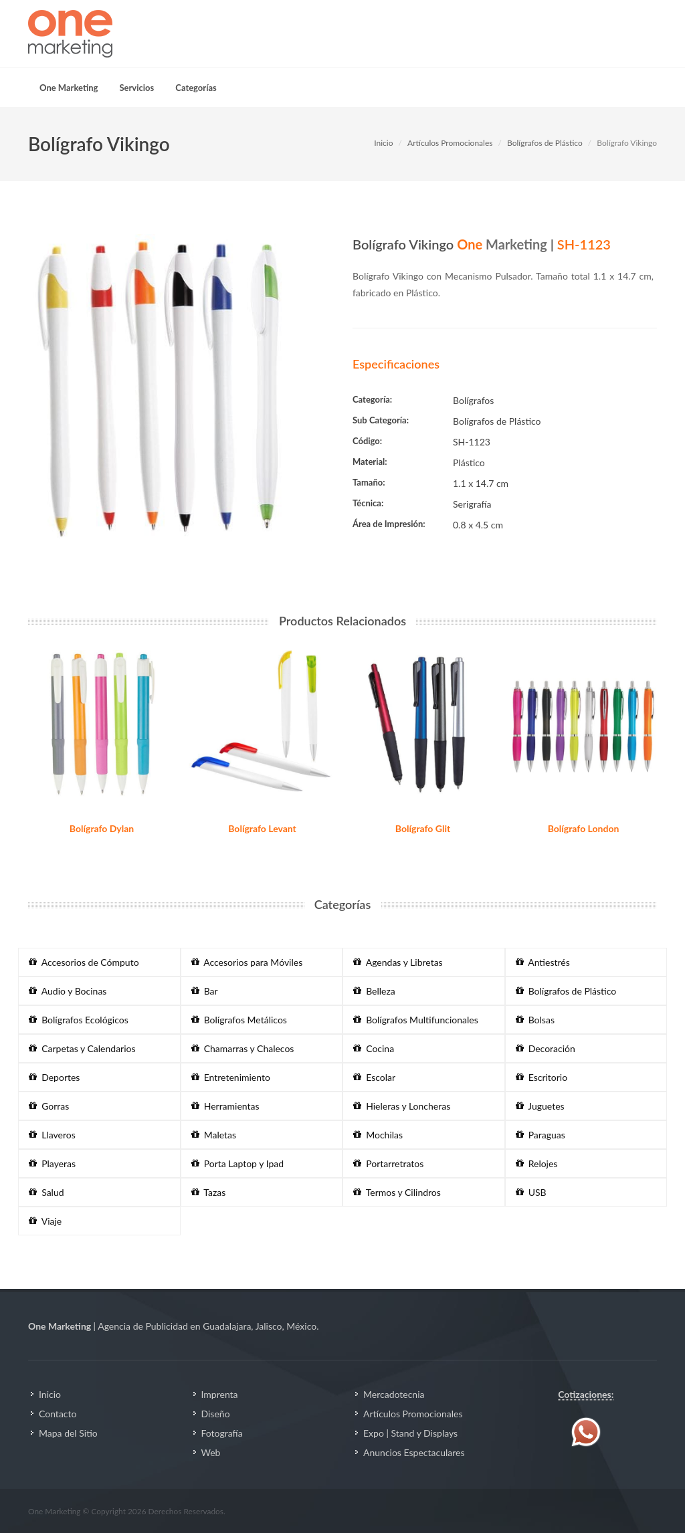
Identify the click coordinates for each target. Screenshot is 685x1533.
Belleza (374, 991)
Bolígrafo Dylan (102, 828)
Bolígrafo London (583, 828)
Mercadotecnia (393, 1394)
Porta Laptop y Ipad (237, 1163)
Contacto (57, 1413)
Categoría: (372, 399)
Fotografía (222, 1433)
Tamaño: (369, 482)
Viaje (45, 1221)
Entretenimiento (230, 1077)
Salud (46, 1192)
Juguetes (540, 1106)
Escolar (374, 1077)
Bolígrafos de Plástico (545, 143)
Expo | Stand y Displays (410, 1433)
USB (531, 1192)
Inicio (383, 143)
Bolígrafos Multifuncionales (415, 1019)
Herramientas (225, 1106)
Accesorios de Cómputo (84, 962)
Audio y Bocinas (67, 991)
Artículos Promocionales (449, 143)
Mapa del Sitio (68, 1433)
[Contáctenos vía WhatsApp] (586, 1431)
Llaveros (52, 1134)
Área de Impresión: (389, 523)
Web (211, 1452)
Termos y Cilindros (397, 1192)
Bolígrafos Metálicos (239, 1019)
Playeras (52, 1163)
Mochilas (378, 1134)
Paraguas (540, 1134)
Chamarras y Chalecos (242, 1048)
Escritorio (542, 1077)
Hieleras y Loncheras (401, 1106)
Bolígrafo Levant (262, 828)
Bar (204, 991)
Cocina (373, 1048)
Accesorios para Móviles (247, 962)
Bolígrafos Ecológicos (78, 1019)
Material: (370, 461)
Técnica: (368, 503)
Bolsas (535, 1019)
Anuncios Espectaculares (413, 1452)
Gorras (49, 1106)
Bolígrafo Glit (422, 828)
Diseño (215, 1413)
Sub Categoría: (381, 420)
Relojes (537, 1163)
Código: (367, 440)
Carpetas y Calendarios (82, 1048)
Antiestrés (543, 962)
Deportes (54, 1077)
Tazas (208, 1192)
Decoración (545, 1048)
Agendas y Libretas (398, 962)
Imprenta (219, 1394)
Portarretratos (388, 1163)
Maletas (214, 1134)
